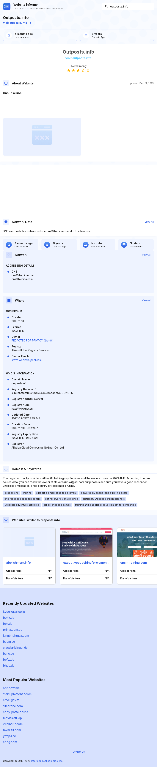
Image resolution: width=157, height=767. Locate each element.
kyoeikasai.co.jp (14, 611)
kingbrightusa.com (16, 635)
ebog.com (10, 742)
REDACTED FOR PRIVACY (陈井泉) (33, 340)
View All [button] (149, 221)
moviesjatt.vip (12, 718)
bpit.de (7, 623)
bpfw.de (8, 659)
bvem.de (9, 641)
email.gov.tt (11, 700)
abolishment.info (18, 562)
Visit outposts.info (17, 22)
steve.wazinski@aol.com (27, 360)
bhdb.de (8, 665)
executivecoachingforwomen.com (88, 562)
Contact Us (79, 751)
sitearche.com (13, 706)
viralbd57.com (13, 724)
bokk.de (8, 617)
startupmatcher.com (17, 694)
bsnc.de (8, 653)
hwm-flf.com (12, 730)
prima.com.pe (12, 629)
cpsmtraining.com (133, 562)
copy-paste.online (15, 712)
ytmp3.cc (9, 736)
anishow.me (11, 688)
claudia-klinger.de (15, 647)
